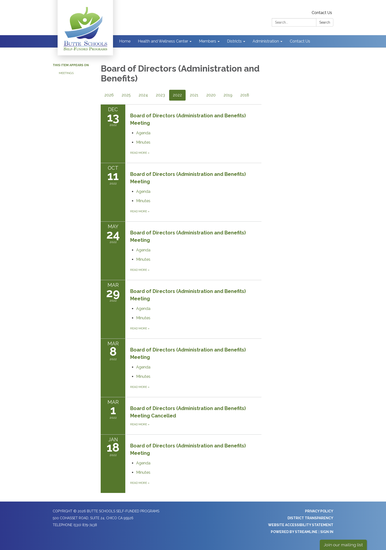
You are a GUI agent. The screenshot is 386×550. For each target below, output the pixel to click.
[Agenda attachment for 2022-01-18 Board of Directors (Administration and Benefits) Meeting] (143, 463)
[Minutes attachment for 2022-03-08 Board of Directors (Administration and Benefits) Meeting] (143, 376)
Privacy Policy (319, 511)
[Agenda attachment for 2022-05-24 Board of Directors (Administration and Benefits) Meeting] (143, 250)
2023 (160, 95)
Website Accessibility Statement (300, 525)
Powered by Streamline (294, 532)
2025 (126, 95)
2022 (177, 95)
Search (324, 22)
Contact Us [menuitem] (300, 41)
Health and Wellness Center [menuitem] (163, 41)
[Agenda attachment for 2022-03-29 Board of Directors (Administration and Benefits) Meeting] (143, 308)
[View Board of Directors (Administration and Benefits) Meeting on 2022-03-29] (195, 295)
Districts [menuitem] (234, 41)
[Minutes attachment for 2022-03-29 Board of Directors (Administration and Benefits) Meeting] (143, 318)
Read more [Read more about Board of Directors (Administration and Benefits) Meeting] (139, 152)
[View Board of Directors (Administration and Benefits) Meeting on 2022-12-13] (195, 119)
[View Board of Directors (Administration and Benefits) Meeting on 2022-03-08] (195, 353)
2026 (109, 95)
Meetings (66, 73)
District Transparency (310, 518)
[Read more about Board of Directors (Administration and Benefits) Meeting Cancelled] (181, 415)
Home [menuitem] (124, 41)
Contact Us (322, 12)
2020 (211, 95)
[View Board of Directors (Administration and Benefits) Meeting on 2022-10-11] (195, 177)
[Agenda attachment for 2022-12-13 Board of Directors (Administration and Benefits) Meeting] (143, 133)
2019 (228, 95)
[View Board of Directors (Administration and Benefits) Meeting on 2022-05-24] (195, 236)
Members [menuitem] (207, 41)
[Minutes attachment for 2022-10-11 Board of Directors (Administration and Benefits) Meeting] (143, 201)
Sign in (326, 532)
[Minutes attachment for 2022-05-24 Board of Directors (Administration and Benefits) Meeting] (143, 259)
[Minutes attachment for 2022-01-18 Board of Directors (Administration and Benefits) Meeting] (143, 472)
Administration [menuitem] (266, 41)
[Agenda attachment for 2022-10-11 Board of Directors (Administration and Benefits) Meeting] (143, 191)
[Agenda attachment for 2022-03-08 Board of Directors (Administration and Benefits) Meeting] (143, 367)
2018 (244, 95)
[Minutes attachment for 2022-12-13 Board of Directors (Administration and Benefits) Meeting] (143, 142)
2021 (194, 95)
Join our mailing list (343, 544)
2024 (143, 95)
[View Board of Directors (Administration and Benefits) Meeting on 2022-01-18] (195, 449)
